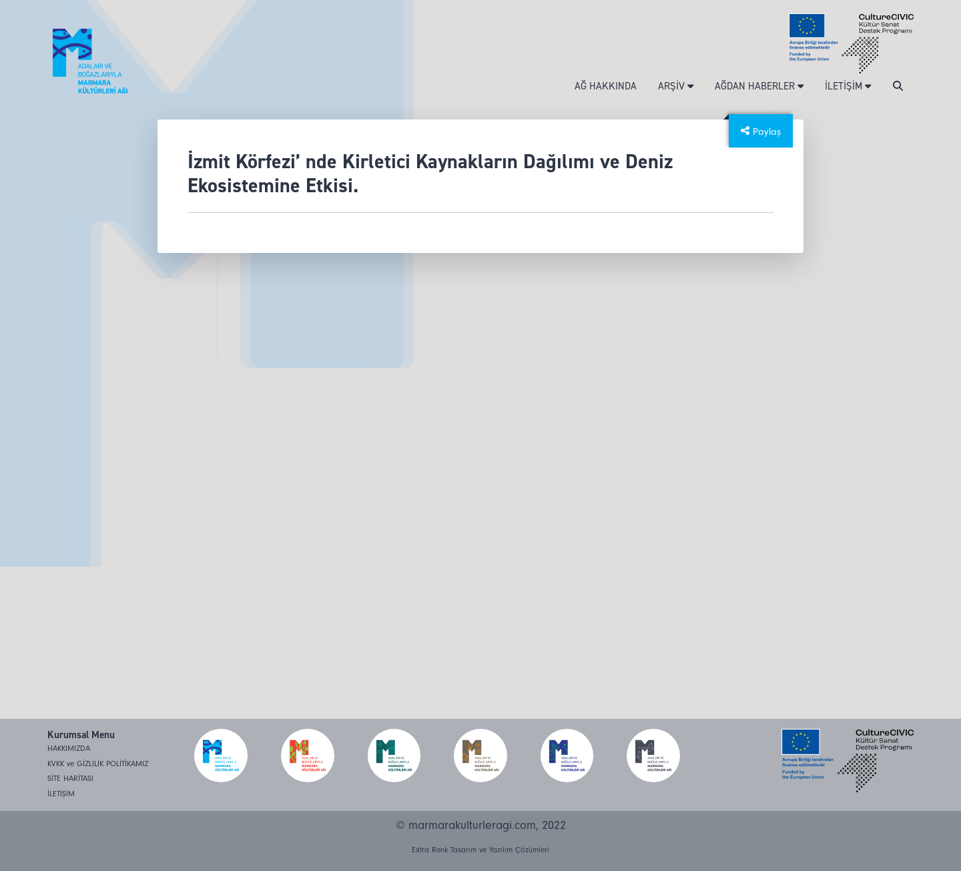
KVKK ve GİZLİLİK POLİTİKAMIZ (97, 764)
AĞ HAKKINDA (606, 86)
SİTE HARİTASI (70, 778)
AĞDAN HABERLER (759, 86)
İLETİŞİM (848, 86)
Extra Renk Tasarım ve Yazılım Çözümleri (480, 850)
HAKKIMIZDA (68, 748)
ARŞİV (675, 86)
